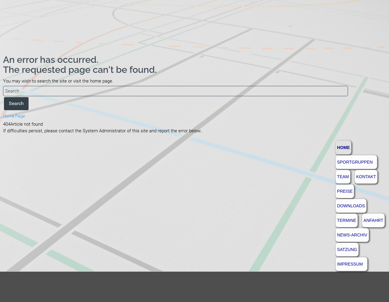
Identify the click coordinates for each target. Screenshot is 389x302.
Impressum (350, 264)
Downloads (351, 205)
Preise (345, 191)
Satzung (347, 249)
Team (343, 176)
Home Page (14, 116)
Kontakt (366, 176)
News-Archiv (352, 234)
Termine (346, 220)
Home (343, 147)
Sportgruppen (355, 162)
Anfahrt (373, 220)
